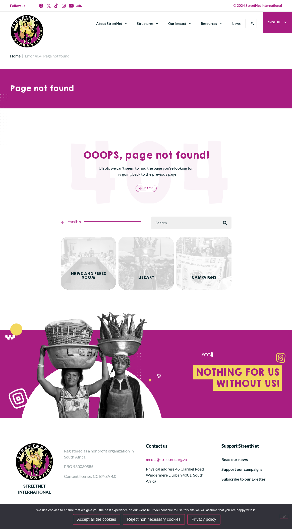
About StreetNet (111, 23)
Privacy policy (204, 520)
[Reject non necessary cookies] (284, 516)
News (236, 23)
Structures (147, 23)
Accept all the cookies (97, 520)
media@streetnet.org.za (166, 456)
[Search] (225, 223)
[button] (253, 23)
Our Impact (179, 23)
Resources (211, 23)
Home (15, 55)
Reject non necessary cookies (154, 520)
